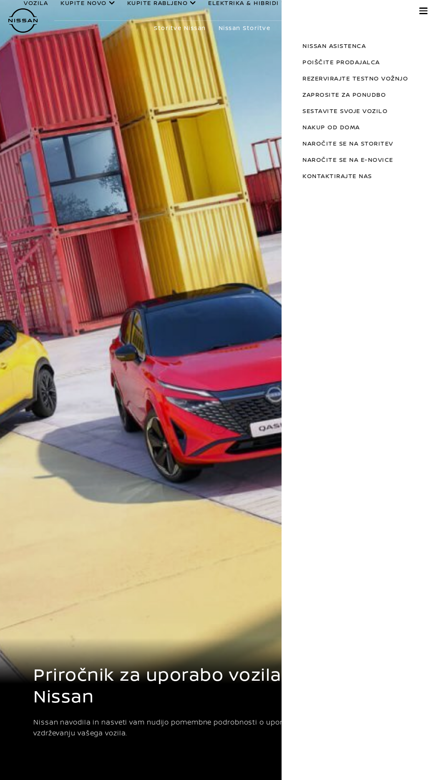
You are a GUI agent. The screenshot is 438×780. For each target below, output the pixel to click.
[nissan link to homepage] (23, 20)
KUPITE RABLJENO (161, 13)
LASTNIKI (315, 13)
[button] (423, 11)
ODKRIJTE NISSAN (366, 13)
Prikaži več (400, 28)
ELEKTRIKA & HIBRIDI (239, 13)
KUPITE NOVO (96, 13)
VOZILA (59, 10)
